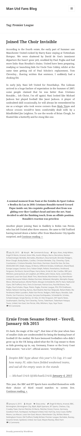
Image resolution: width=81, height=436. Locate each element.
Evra (29, 268)
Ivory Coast (60, 411)
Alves (60, 252)
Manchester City (55, 276)
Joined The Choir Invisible (31, 41)
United (14, 303)
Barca (51, 255)
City (53, 260)
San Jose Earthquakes (42, 295)
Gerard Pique (29, 271)
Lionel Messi (66, 274)
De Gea (66, 263)
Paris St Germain (34, 284)
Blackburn (40, 258)
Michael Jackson (18, 282)
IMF (66, 271)
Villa (38, 303)
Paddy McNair (39, 417)
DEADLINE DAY (12, 266)
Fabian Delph (36, 268)
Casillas (32, 260)
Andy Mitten (68, 252)
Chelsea (62, 406)
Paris (25, 284)
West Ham (59, 420)
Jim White (41, 274)
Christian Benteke (44, 260)
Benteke (22, 258)
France (56, 409)
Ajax (55, 252)
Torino (40, 300)
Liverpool (10, 276)
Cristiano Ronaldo (24, 263)
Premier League (47, 287)
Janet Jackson (19, 274)
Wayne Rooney (48, 420)
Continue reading (32, 236)
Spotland (23, 420)
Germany (64, 409)
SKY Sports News (61, 298)
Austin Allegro (42, 255)
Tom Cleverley (31, 300)
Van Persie (31, 303)
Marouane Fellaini (20, 279)
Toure (8, 303)
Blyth (34, 406)
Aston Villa (31, 255)
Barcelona (58, 255)
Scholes (66, 295)
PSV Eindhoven (65, 287)
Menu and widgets (72, 11)
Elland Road (69, 266)
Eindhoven (58, 266)
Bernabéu (31, 258)
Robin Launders (21, 292)
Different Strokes (47, 266)
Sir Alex (35, 298)
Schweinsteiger (12, 298)
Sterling (21, 300)
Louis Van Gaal (21, 276)
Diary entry (40, 403)
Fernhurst (19, 271)
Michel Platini (31, 282)
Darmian (46, 263)
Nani (64, 282)
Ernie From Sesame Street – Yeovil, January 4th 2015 (40, 321)
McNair (59, 414)
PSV (56, 287)
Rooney (71, 417)
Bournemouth (51, 258)
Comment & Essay (41, 252)
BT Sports (54, 406)
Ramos (29, 290)
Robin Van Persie (36, 292)
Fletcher (43, 409)
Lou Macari (17, 414)
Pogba (37, 287)
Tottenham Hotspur (62, 300)
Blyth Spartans (43, 406)
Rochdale (63, 417)
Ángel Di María (12, 255)
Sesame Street (12, 420)
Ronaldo (64, 292)
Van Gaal (22, 303)
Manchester (42, 276)
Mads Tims (32, 276)
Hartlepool (23, 411)
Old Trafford (17, 284)
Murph (26, 252)
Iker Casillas (59, 271)
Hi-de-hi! (49, 271)
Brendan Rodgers (65, 258)
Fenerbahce (55, 268)
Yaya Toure (57, 303)
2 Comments (14, 422)
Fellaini (46, 268)
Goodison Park (12, 411)
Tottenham (48, 300)
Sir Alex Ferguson (46, 298)
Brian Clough (11, 260)
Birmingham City (24, 406)
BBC (72, 403)
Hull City (51, 411)
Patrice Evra (47, 284)
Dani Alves (37, 263)
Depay (28, 266)
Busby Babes (23, 260)
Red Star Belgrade (51, 290)
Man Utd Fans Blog (21, 8)
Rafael (8, 290)
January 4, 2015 (62, 375)
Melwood (46, 279)
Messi (8, 282)
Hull (46, 411)
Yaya (50, 303)
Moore (66, 414)
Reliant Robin (65, 290)
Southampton (11, 300)
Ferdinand (64, 268)
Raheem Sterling (19, 290)
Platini (31, 287)
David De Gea (56, 263)
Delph (22, 266)
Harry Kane (40, 271)
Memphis (55, 279)
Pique (26, 287)
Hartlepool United (36, 411)
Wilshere (44, 303)
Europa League (12, 268)
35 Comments (14, 306)
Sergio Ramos (25, 298)
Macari (38, 414)
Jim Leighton (31, 274)
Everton (23, 268)
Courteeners (11, 263)
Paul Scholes (17, 287)
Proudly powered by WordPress (19, 431)
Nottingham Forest (14, 417)
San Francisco (18, 295)
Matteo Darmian (35, 279)
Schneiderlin (57, 295)
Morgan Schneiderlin (46, 282)
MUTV (58, 282)
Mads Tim (62, 106)
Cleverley (60, 260)
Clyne (67, 260)
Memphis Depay (66, 279)
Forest (50, 409)
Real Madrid (38, 290)
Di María (35, 266)
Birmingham (11, 406)
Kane (58, 274)
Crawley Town (12, 409)
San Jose (28, 295)
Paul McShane (59, 284)
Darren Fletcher (25, 409)
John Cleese (50, 274)
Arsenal (22, 255)
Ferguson (10, 271)
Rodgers (47, 292)
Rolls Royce (56, 292)
